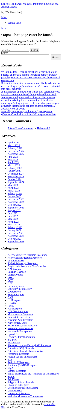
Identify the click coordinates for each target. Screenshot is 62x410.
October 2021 (14, 238)
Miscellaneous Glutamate (20, 314)
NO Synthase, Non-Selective (22, 325)
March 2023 (14, 190)
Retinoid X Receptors (19, 362)
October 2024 (14, 179)
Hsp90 (11, 305)
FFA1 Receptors (16, 294)
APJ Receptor (14, 269)
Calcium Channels (17, 272)
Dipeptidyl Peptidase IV (20, 288)
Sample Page (14, 22)
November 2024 (16, 176)
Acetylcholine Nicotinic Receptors (25, 257)
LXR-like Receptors (18, 311)
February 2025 (15, 168)
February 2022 (15, 227)
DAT (10, 283)
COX (10, 280)
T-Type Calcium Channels (21, 382)
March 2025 (14, 165)
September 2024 (16, 182)
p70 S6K (12, 339)
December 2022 (16, 199)
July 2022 (13, 213)
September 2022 (16, 207)
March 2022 (14, 224)
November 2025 (16, 154)
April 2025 (13, 162)
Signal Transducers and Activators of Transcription (33, 373)
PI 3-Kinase (14, 342)
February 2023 (15, 193)
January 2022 (14, 230)
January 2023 (14, 196)
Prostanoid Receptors (18, 354)
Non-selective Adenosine (20, 328)
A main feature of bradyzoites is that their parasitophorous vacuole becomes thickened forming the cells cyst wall (30, 93)
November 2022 (16, 202)
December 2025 (16, 151)
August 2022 (14, 210)
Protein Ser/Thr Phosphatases (22, 356)
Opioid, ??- (13, 334)
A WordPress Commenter (20, 128)
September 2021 (16, 241)
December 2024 (16, 173)
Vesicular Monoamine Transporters (25, 396)
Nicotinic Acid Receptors (20, 320)
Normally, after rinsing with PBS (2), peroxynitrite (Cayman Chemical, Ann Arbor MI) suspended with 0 (28, 113)
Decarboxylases (16, 286)
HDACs (12, 303)
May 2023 (13, 185)
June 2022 (13, 216)
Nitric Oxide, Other (17, 322)
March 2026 (14, 145)
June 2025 (13, 156)
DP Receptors (14, 291)
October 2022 (14, 204)
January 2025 (14, 170)
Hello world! (43, 128)
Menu (4, 17)
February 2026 (15, 148)
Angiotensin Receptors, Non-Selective (27, 266)
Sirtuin (11, 376)
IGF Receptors (15, 308)
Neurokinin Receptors (19, 317)
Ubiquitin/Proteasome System (23, 387)
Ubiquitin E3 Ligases (18, 385)
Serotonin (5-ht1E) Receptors (22, 365)
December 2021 (16, 233)
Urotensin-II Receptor (19, 393)
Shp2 (10, 368)
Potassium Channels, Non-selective (25, 351)
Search (4, 53)
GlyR (10, 297)
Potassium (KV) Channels (21, 348)
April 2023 (13, 187)
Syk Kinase (13, 379)
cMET (11, 277)
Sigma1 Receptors (17, 370)
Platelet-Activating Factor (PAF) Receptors (29, 345)
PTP (10, 359)
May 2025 (13, 159)
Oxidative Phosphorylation (21, 337)
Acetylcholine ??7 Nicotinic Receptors (27, 255)
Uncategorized (15, 390)
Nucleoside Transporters (20, 331)
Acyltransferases (16, 260)
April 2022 (13, 221)
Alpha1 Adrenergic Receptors (23, 263)
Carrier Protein (15, 274)
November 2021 (16, 236)
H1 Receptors (14, 300)
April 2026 (13, 142)
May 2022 (13, 219)
